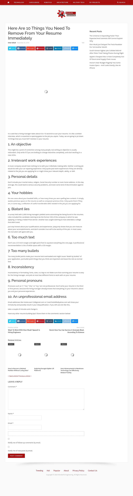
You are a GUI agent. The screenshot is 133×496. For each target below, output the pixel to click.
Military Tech (78, 2)
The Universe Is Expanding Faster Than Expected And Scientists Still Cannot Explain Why (106, 38)
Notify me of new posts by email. (20, 451)
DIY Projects (94, 2)
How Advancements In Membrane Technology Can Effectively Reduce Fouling (72, 370)
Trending (39, 471)
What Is (11, 344)
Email (10, 423)
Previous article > (25, 376)
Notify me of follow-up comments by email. (24, 442)
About (66, 471)
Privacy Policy (78, 471)
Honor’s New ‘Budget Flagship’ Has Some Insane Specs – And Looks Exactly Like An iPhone (105, 65)
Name (11, 413)
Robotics (48, 2)
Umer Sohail (12, 43)
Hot (48, 471)
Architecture (62, 2)
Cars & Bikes (34, 2)
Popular (57, 471)
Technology (19, 2)
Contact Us (92, 471)
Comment (12, 387)
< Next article (13, 376)
